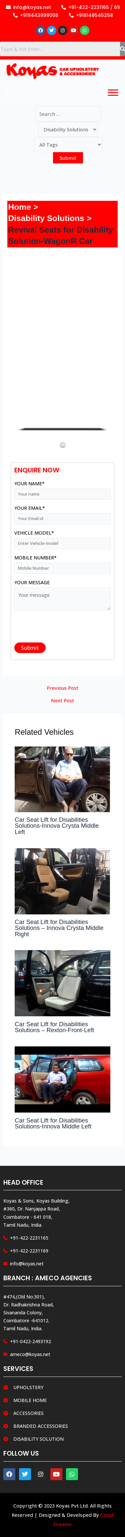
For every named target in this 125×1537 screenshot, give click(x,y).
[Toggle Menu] (113, 93)
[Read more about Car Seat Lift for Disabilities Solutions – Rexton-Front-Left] (62, 982)
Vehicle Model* (62, 540)
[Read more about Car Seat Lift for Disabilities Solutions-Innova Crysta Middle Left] (62, 778)
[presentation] (65, 629)
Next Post (62, 700)
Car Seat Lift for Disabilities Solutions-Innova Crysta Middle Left (57, 825)
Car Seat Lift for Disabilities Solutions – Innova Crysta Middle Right (59, 927)
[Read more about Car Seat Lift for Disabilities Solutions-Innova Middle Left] (62, 1079)
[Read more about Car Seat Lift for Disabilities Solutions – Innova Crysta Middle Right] (62, 880)
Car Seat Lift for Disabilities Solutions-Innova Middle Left (53, 1123)
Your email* (62, 515)
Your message (62, 596)
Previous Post (62, 687)
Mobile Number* (62, 564)
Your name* (62, 490)
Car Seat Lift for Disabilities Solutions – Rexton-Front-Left (54, 1027)
